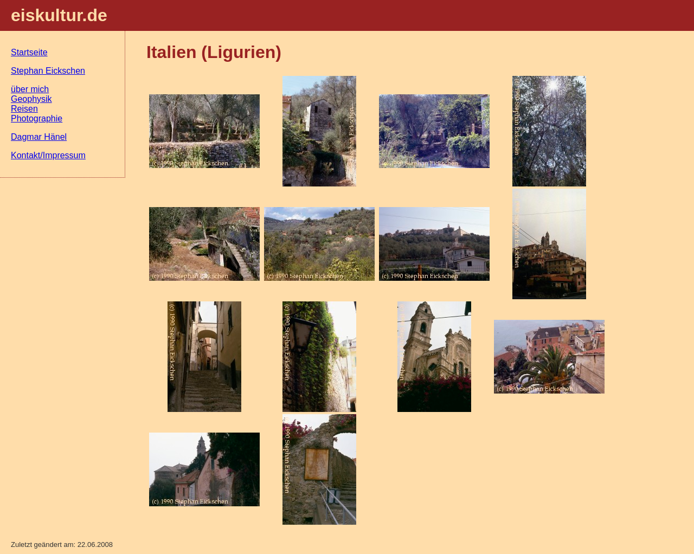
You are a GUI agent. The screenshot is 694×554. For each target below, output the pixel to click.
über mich (30, 89)
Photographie (36, 118)
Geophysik (31, 99)
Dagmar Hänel (39, 136)
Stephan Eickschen (48, 70)
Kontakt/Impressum (48, 155)
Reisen (24, 108)
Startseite (29, 52)
